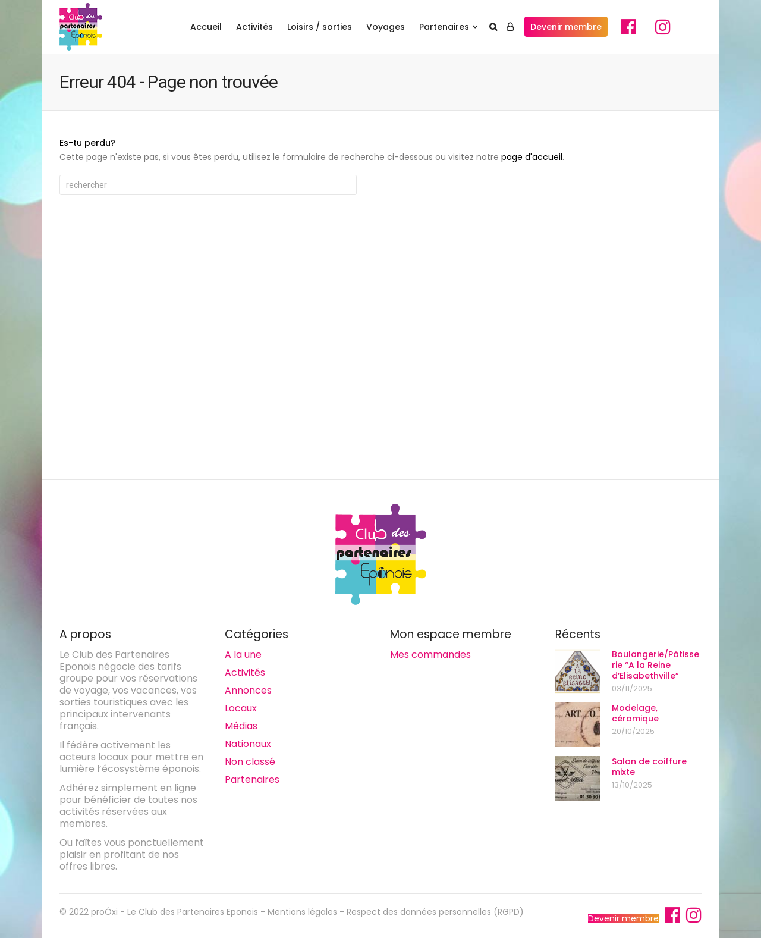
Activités (254, 27)
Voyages (385, 27)
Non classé (250, 761)
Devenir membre (566, 27)
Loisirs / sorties (319, 27)
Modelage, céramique (635, 713)
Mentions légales (302, 912)
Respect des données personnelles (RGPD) (435, 912)
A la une (243, 654)
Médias (241, 726)
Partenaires (444, 27)
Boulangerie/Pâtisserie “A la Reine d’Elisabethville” (655, 665)
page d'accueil (531, 157)
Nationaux (248, 744)
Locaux (241, 708)
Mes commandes (430, 654)
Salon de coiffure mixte (649, 766)
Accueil (206, 27)
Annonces (248, 690)
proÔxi (104, 912)
